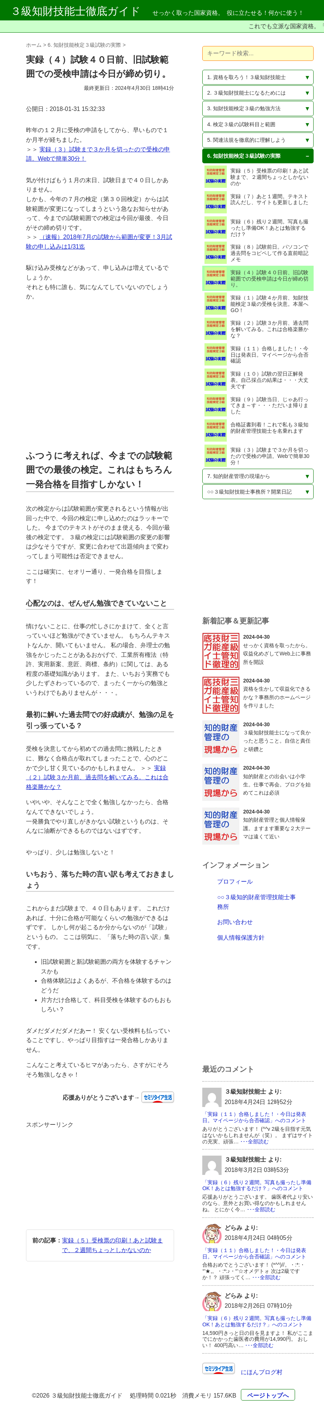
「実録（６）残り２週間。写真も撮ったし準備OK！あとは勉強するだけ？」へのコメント (256, 1185)
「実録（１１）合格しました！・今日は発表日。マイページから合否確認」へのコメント (254, 1117)
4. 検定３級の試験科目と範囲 (241, 124)
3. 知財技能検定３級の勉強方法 (244, 108)
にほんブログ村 (258, 1372)
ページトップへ (268, 1395)
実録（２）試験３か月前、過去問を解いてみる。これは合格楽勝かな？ (97, 777)
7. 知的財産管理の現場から (238, 476)
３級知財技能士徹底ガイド (75, 11)
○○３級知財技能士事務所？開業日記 (249, 492)
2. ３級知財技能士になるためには (246, 93)
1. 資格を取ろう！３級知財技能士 (246, 77)
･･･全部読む (254, 1141)
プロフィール (235, 881)
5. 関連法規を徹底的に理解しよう (246, 140)
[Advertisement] (100, 375)
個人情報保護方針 (241, 937)
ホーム (34, 45)
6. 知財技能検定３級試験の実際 (84, 45)
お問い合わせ (235, 922)
